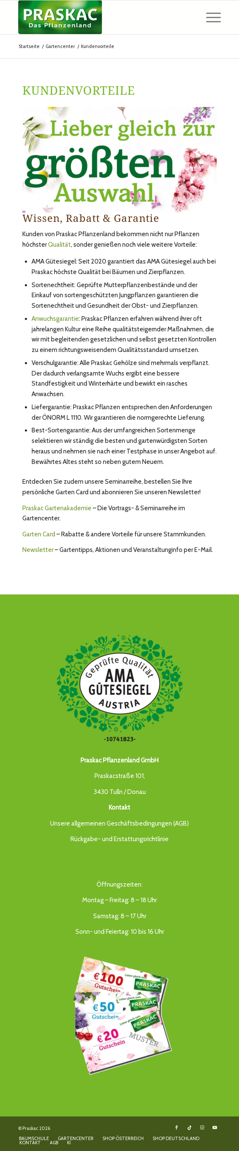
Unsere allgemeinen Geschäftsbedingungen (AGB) (119, 823)
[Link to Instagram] (202, 1127)
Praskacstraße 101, (119, 776)
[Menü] (209, 17)
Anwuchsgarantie (55, 318)
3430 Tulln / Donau (120, 792)
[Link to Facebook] (176, 1127)
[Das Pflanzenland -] (99, 17)
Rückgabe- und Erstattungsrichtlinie (119, 839)
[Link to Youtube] (214, 1127)
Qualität (59, 244)
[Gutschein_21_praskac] (119, 1014)
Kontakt (119, 807)
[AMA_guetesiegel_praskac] (119, 688)
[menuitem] (209, 17)
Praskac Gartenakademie (56, 508)
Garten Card (39, 534)
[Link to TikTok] (189, 1127)
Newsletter (38, 550)
